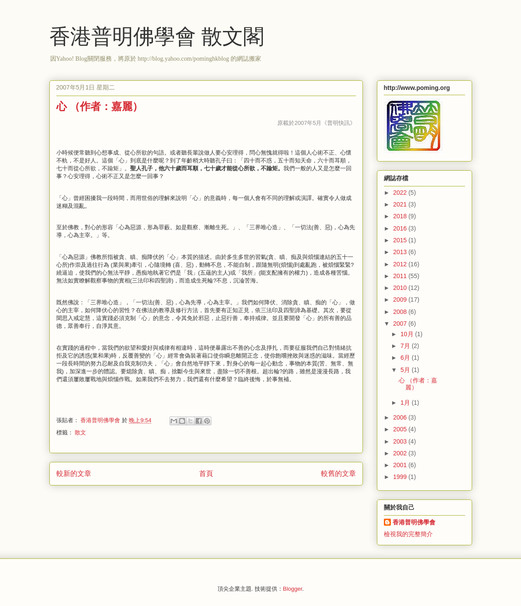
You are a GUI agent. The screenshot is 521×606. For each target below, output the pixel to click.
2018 (400, 216)
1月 (406, 402)
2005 (400, 429)
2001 (400, 464)
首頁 (206, 473)
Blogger (292, 588)
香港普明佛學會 (414, 522)
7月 (406, 345)
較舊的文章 (338, 473)
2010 (400, 287)
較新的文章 (73, 473)
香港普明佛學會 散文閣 (156, 36)
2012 (400, 264)
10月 (407, 334)
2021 (400, 204)
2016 (400, 228)
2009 (400, 299)
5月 (406, 369)
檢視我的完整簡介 (408, 533)
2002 (400, 453)
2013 (400, 251)
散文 (80, 432)
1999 (400, 476)
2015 (400, 240)
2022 (400, 192)
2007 (400, 323)
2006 (400, 417)
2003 (400, 441)
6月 (406, 357)
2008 (400, 311)
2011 (400, 275)
